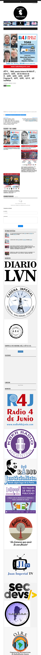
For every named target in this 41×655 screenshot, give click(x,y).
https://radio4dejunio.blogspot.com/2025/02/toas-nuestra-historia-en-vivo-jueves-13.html (21, 111)
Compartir (5, 84)
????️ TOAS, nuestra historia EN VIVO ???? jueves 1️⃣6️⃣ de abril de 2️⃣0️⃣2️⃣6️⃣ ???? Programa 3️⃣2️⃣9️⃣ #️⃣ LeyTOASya (11, 148)
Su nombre (5, 211)
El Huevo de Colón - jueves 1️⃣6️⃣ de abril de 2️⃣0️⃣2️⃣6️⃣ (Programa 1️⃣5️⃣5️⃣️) (28, 148)
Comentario (5, 216)
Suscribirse (20, 351)
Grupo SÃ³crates (20, 385)
